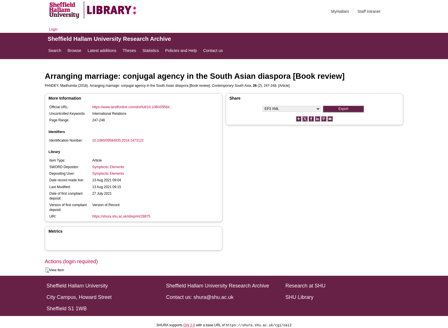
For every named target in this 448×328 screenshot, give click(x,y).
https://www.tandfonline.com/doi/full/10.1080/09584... (132, 107)
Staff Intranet (368, 11)
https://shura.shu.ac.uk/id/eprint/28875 (121, 216)
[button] (47, 270)
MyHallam (340, 11)
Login (53, 29)
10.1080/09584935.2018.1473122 (118, 140)
